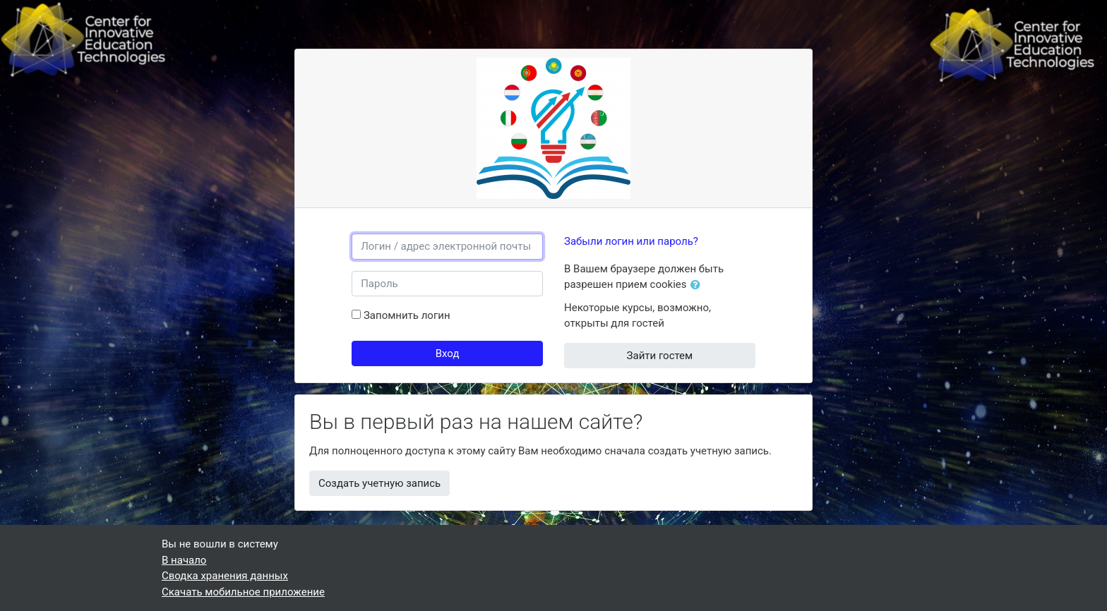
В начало (184, 560)
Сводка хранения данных (225, 575)
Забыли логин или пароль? (631, 241)
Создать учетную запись (379, 483)
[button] (698, 285)
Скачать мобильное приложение (243, 592)
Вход (448, 353)
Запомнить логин (407, 315)
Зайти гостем (660, 355)
